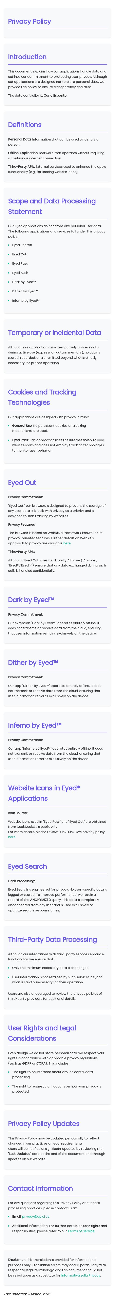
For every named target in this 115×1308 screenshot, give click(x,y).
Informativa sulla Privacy (80, 1275)
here (67, 543)
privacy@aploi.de (36, 1216)
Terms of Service (81, 1231)
